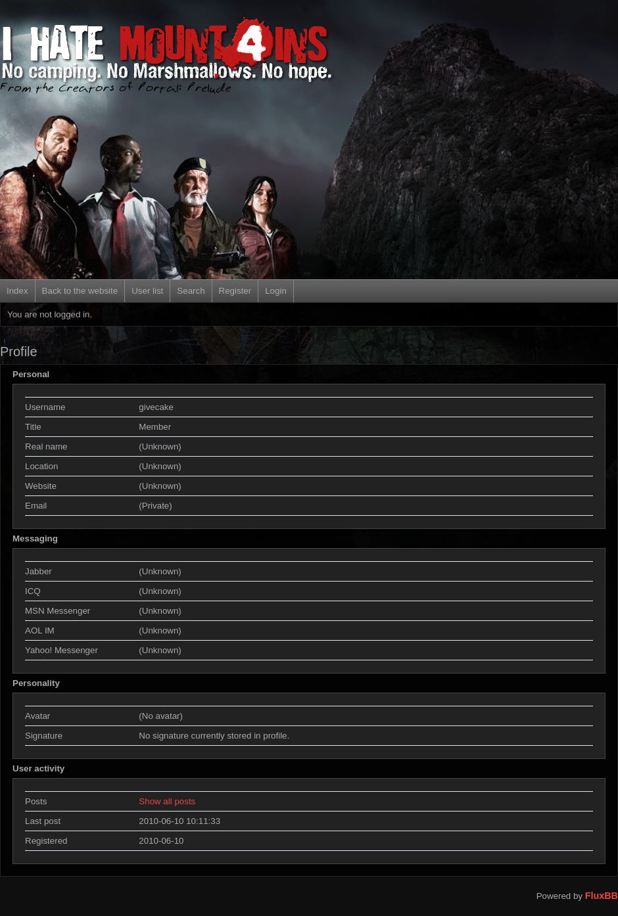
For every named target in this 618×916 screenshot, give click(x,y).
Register (235, 291)
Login (276, 291)
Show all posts (167, 801)
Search (190, 291)
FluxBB (601, 895)
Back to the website (80, 291)
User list (147, 291)
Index (17, 291)
